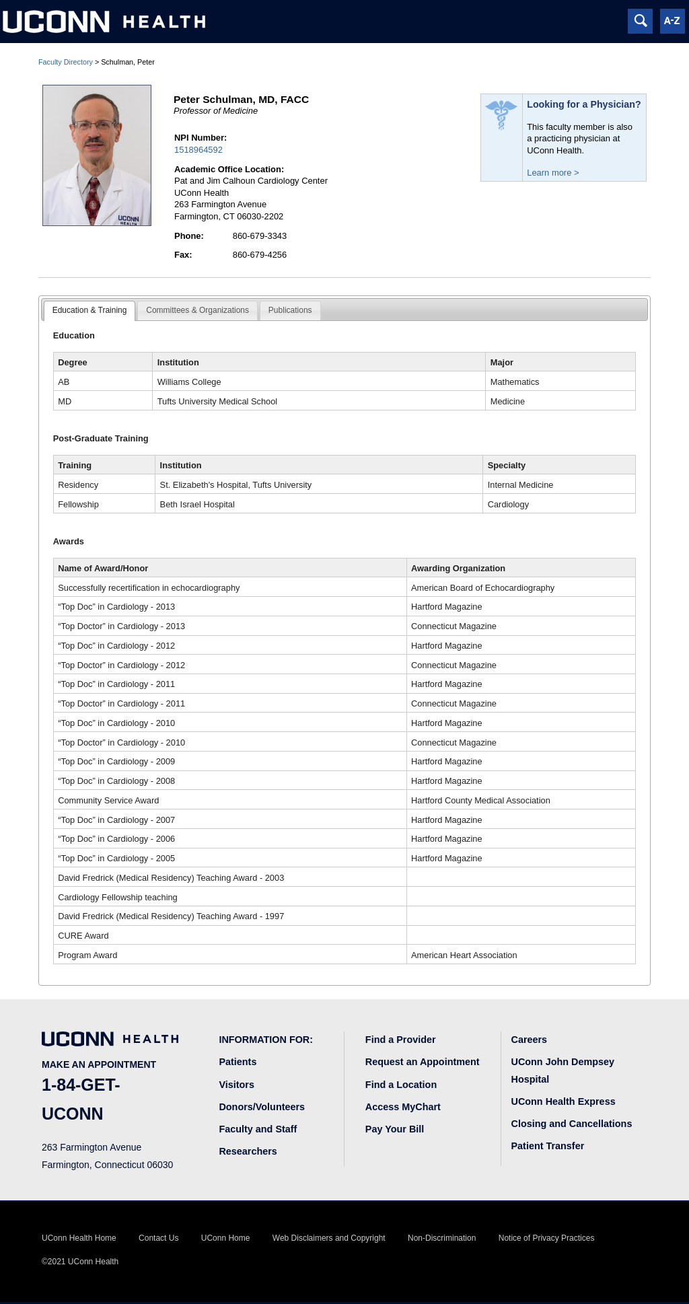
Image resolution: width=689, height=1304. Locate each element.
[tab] (90, 311)
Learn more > (553, 173)
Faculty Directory (65, 62)
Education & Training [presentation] (89, 310)
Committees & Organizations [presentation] (197, 310)
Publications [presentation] (290, 310)
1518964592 (198, 150)
